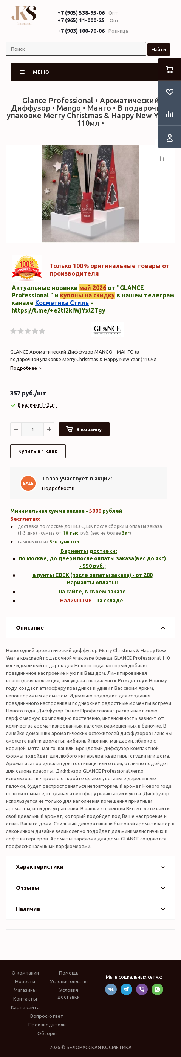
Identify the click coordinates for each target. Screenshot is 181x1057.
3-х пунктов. (65, 541)
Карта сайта (25, 1007)
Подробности (58, 488)
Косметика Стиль (62, 302)
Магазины (25, 990)
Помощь (69, 972)
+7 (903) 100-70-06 (81, 31)
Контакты (25, 998)
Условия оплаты (69, 981)
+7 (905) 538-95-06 (81, 13)
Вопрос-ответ (46, 1016)
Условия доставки (68, 993)
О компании (25, 972)
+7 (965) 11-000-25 (81, 20)
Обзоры (47, 1033)
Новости (25, 981)
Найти (159, 49)
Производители (47, 1024)
